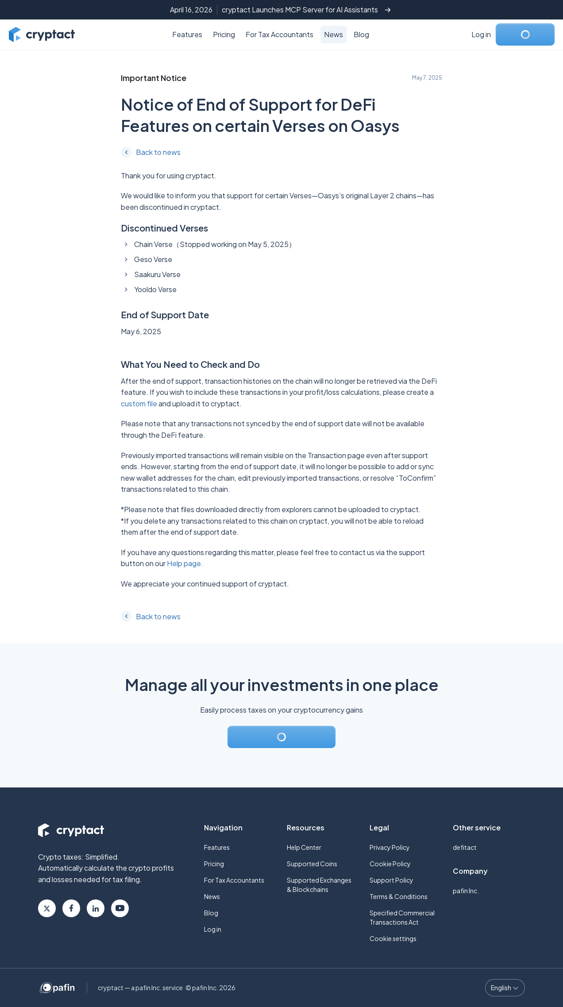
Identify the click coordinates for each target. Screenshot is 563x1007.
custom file (139, 403)
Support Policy (391, 880)
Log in (481, 34)
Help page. (185, 563)
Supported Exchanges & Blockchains (319, 884)
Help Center (304, 847)
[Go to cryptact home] (42, 34)
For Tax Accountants (279, 34)
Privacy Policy (390, 847)
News (333, 34)
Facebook (71, 908)
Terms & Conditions (399, 896)
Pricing (224, 34)
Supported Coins (312, 864)
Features (187, 34)
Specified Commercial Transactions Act (402, 917)
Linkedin (95, 908)
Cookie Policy (390, 864)
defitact (465, 847)
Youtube (120, 908)
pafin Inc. (466, 891)
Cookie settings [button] (393, 938)
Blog (361, 34)
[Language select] (505, 988)
